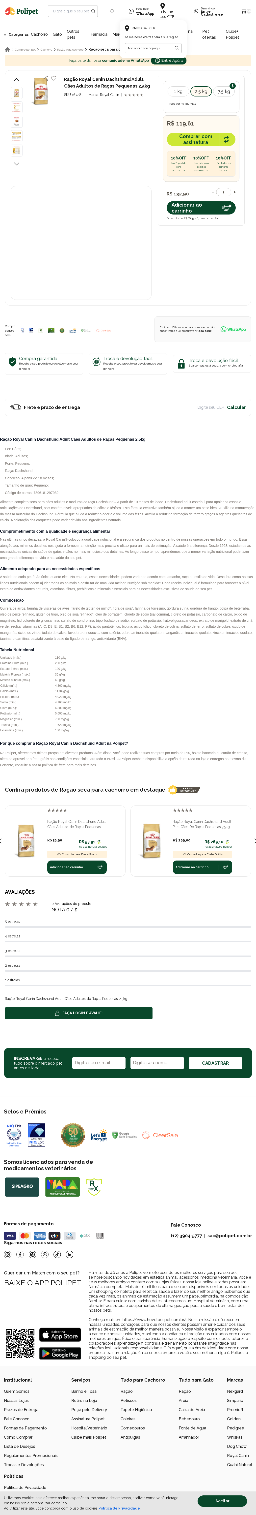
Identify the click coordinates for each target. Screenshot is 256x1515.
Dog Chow (237, 1446)
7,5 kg (224, 91)
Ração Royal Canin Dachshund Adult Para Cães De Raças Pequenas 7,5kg (202, 824)
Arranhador (189, 1437)
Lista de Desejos (19, 1446)
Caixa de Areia (192, 1409)
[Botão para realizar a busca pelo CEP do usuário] (177, 48)
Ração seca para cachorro (111, 49)
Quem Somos (16, 1391)
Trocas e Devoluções (24, 1464)
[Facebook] (20, 1254)
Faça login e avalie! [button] (78, 1013)
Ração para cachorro (70, 49)
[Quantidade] (223, 192)
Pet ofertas (209, 34)
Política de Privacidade (25, 1487)
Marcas (119, 34)
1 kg (178, 91)
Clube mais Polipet (88, 1437)
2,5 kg (201, 91)
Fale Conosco (16, 1419)
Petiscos (129, 1400)
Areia (183, 1400)
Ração (127, 1391)
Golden (234, 1419)
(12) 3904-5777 (186, 1235)
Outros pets (73, 34)
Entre (206, 11)
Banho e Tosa (84, 1391)
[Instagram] (7, 1254)
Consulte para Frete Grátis (77, 854)
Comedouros (133, 1428)
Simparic (235, 1400)
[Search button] (93, 11)
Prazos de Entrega (21, 1409)
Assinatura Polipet (88, 1419)
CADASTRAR (215, 1063)
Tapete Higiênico (136, 1409)
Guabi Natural (239, 1464)
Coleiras (128, 1419)
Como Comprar (18, 1437)
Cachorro (39, 34)
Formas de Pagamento (25, 1428)
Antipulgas (130, 1437)
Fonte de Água (192, 1428)
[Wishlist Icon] (112, 11)
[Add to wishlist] (53, 78)
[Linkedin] (69, 1254)
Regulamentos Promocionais (31, 1455)
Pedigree (235, 1428)
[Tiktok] (57, 1254)
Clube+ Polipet (232, 34)
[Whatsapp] (45, 1254)
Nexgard (235, 1391)
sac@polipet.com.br (229, 1235)
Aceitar (222, 1501)
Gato (57, 34)
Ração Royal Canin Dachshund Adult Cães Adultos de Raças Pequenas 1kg (76, 825)
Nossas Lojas (16, 1400)
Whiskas (234, 1437)
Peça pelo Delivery (89, 1409)
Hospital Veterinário (89, 1428)
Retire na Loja (84, 1400)
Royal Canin (238, 1455)
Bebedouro (189, 1419)
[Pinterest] (32, 1254)
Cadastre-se (212, 14)
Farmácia (99, 34)
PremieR (235, 1409)
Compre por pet (25, 49)
